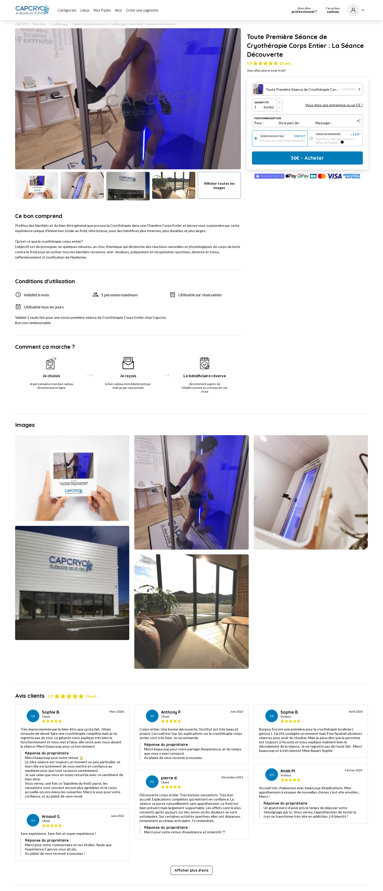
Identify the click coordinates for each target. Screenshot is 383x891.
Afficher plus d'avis (191, 870)
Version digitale (282, 136)
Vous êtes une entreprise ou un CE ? (334, 105)
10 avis (285, 63)
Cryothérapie (59, 24)
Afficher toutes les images (219, 185)
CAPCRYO (22, 24)
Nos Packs (102, 10)
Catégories (66, 10)
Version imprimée (338, 134)
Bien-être (39, 24)
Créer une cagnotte (142, 10)
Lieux (84, 10)
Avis (118, 10)
